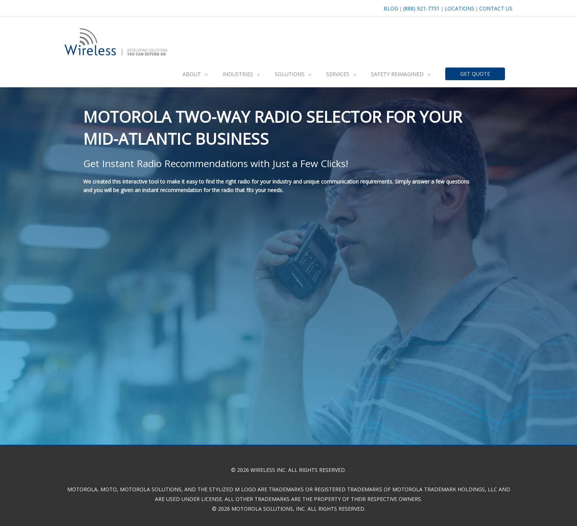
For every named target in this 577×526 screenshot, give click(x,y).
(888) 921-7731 (419, 7)
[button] (195, 71)
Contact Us (495, 7)
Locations (458, 7)
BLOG (387, 7)
